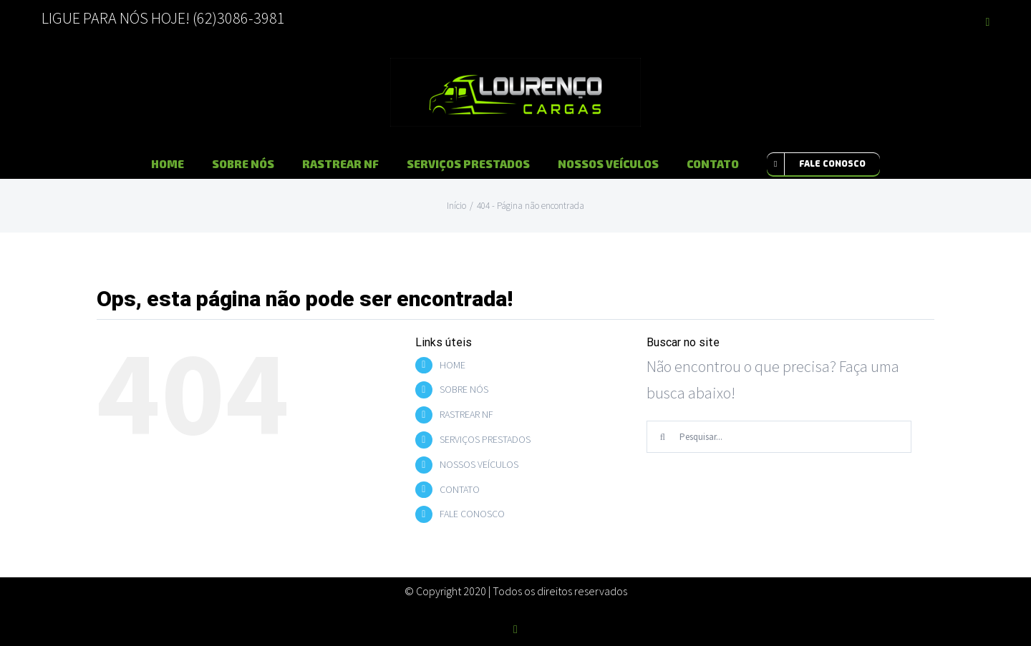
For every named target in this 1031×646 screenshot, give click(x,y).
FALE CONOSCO (472, 513)
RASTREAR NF (466, 414)
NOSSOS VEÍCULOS (479, 464)
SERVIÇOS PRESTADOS (485, 439)
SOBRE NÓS (464, 389)
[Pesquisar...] (779, 437)
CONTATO (460, 489)
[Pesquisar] (663, 437)
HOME (452, 364)
